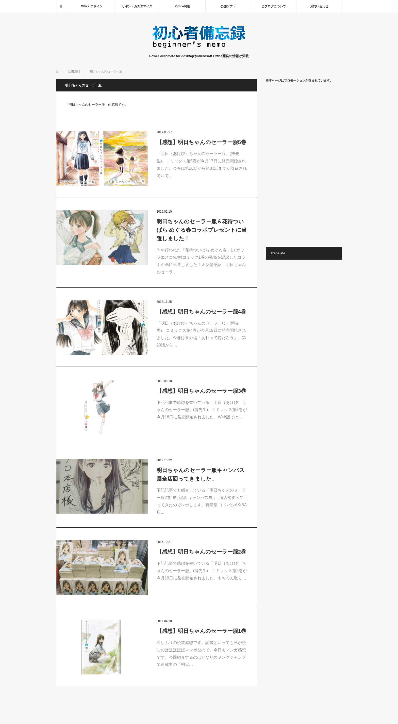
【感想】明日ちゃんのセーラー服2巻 (201, 552)
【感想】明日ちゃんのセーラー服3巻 (201, 391)
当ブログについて (273, 6)
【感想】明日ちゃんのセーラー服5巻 (201, 142)
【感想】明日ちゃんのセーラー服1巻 (201, 631)
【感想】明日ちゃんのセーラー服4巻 (201, 311)
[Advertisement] (304, 164)
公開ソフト (228, 6)
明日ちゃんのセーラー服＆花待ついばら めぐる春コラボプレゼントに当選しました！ (202, 229)
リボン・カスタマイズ (137, 6)
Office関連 (182, 6)
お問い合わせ (319, 6)
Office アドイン (91, 6)
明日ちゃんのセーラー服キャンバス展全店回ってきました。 (201, 474)
